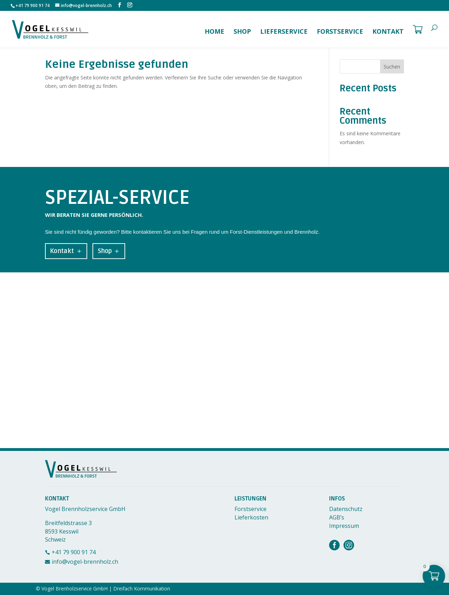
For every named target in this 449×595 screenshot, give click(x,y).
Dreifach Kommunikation (141, 588)
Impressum (344, 526)
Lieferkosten (251, 517)
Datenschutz (346, 509)
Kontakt (388, 32)
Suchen (392, 66)
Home (214, 32)
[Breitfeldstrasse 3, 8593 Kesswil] (224, 360)
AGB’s (336, 517)
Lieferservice (284, 32)
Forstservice (340, 32)
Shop (242, 32)
